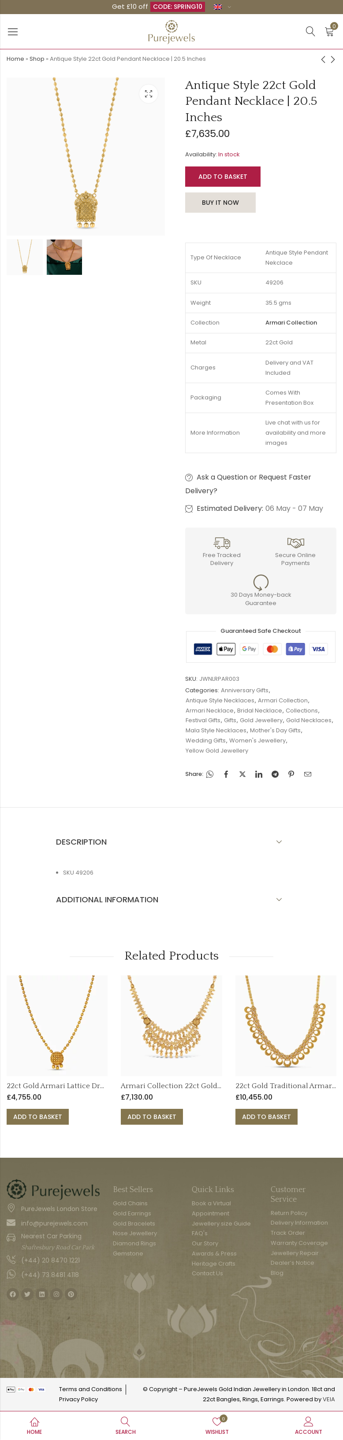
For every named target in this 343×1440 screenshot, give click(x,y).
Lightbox (148, 94)
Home (15, 59)
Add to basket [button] (37, 1116)
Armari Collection (283, 700)
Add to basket (222, 176)
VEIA (329, 1399)
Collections (302, 710)
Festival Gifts (203, 720)
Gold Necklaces (309, 720)
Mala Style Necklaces (216, 730)
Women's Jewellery (257, 740)
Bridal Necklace (259, 710)
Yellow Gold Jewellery (217, 750)
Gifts (230, 720)
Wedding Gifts (206, 740)
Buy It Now (220, 202)
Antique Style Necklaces (220, 700)
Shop (37, 59)
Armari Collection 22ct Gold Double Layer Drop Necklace (218, 1086)
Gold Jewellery (261, 720)
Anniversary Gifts (244, 690)
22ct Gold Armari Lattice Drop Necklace (74, 1086)
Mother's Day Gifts (275, 730)
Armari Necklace (210, 710)
